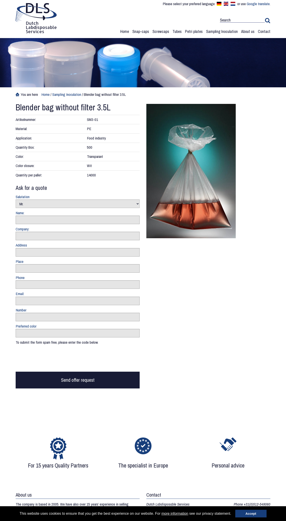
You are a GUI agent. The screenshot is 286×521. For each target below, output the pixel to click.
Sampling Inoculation (222, 31)
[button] (232, 514)
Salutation (22, 196)
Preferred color (26, 326)
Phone (20, 277)
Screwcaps (160, 31)
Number (21, 310)
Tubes (177, 31)
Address (21, 245)
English (226, 4)
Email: (20, 293)
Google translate (258, 3)
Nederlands (233, 4)
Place (19, 261)
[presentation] (50, 359)
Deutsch (219, 4)
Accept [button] (251, 513)
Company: (22, 229)
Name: (20, 212)
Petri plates (194, 31)
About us (247, 31)
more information (174, 513)
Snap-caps (140, 31)
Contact (264, 31)
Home (124, 31)
